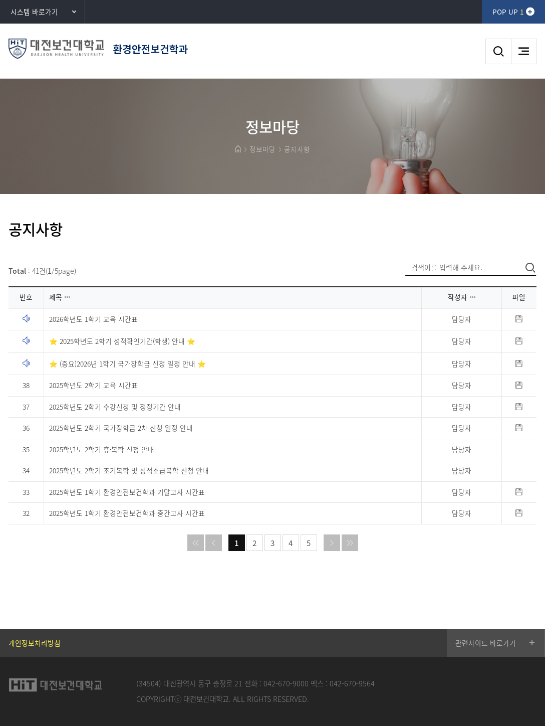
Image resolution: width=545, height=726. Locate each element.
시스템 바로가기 (34, 12)
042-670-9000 (286, 683)
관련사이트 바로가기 (485, 643)
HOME (238, 148)
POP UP (507, 12)
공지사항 (297, 149)
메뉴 (523, 51)
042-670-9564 (352, 683)
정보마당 (262, 149)
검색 (498, 51)
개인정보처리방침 (35, 643)
